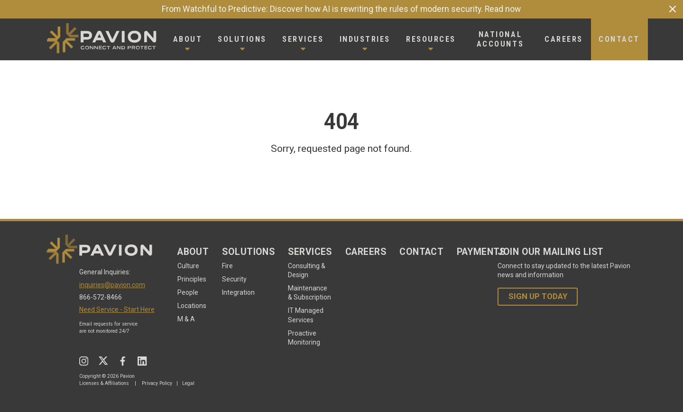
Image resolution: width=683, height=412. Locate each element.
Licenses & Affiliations (104, 383)
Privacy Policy (157, 383)
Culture (188, 266)
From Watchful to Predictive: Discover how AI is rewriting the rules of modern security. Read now (341, 9)
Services (310, 251)
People (187, 292)
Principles (191, 279)
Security (234, 279)
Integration (238, 292)
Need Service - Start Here (117, 309)
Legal (188, 383)
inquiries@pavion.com (112, 285)
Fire (227, 266)
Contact (421, 251)
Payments (481, 251)
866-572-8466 (100, 297)
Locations (191, 305)
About (193, 251)
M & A (186, 319)
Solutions (248, 251)
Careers (365, 251)
